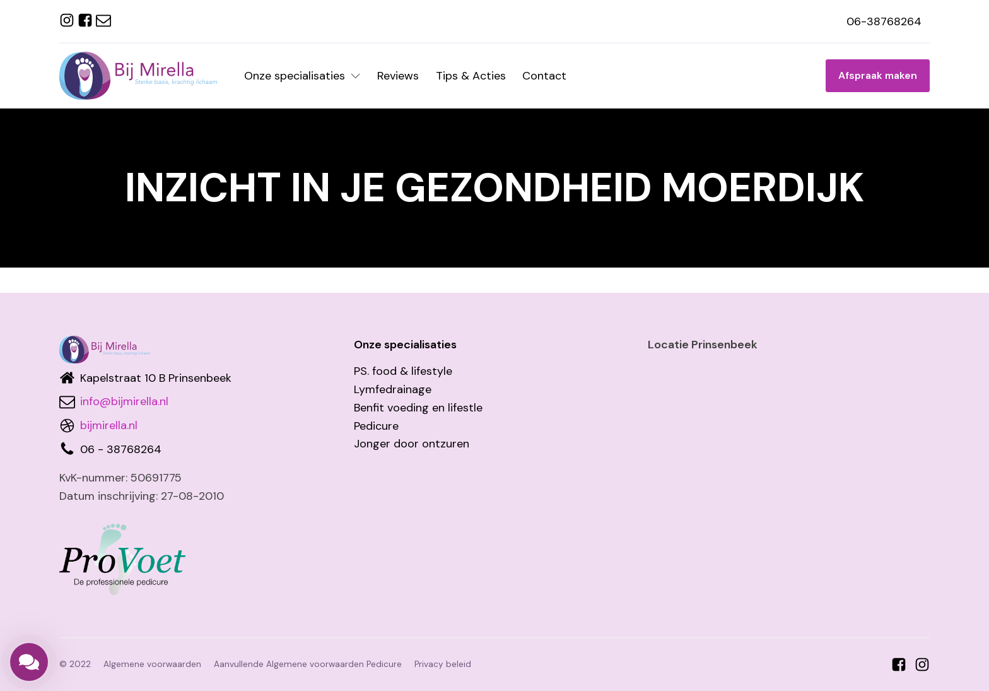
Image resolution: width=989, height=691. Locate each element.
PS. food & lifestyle (403, 371)
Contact (544, 75)
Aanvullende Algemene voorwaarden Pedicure (308, 664)
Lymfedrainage (392, 389)
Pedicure (376, 426)
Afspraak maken (877, 75)
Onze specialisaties (302, 75)
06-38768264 (884, 21)
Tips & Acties (471, 75)
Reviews (398, 75)
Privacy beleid (442, 664)
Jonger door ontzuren (411, 443)
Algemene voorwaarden (152, 664)
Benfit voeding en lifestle (418, 407)
